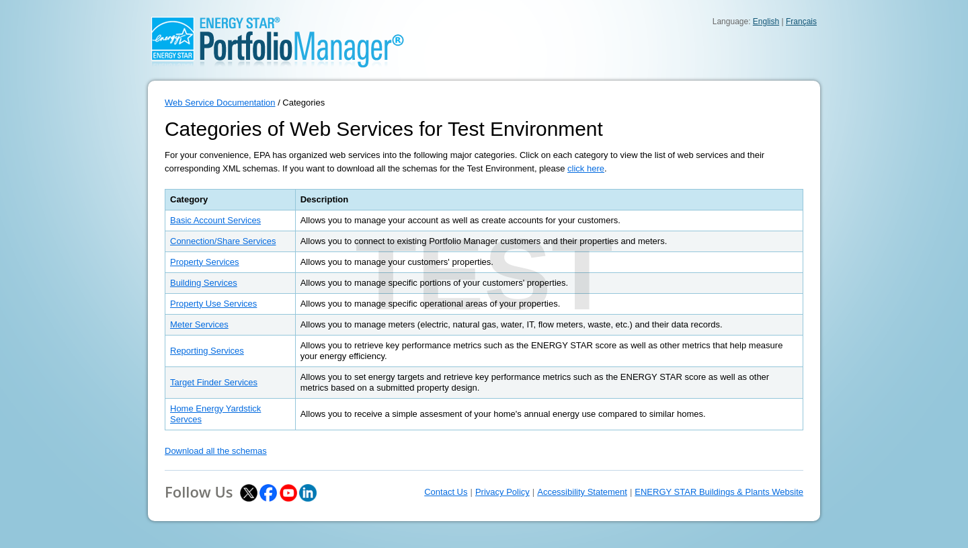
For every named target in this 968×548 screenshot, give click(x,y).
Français (801, 21)
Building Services (203, 283)
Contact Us (445, 492)
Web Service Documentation (220, 102)
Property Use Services (213, 304)
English (766, 21)
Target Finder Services (213, 382)
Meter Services (199, 324)
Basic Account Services (215, 220)
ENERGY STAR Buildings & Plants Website (719, 492)
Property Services (204, 262)
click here (585, 168)
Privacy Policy (502, 492)
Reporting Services (207, 351)
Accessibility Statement (582, 492)
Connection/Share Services (223, 241)
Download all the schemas (216, 451)
